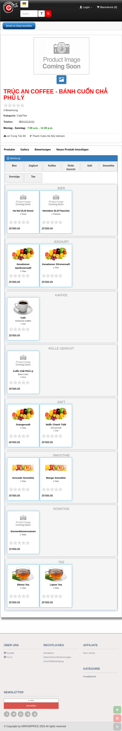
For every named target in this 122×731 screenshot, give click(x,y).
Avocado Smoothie (23, 477)
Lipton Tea (56, 584)
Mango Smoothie (56, 477)
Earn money (88, 653)
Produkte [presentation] (9, 149)
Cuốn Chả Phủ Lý (23, 371)
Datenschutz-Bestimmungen (56, 656)
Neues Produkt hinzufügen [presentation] (72, 149)
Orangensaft (23, 424)
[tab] (9, 150)
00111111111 (26, 122)
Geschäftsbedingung (53, 660)
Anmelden (31, 705)
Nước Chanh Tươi (56, 424)
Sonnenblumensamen (23, 531)
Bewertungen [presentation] (43, 149)
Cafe (23, 317)
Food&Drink (89, 676)
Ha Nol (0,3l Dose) (23, 210)
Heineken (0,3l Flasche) (56, 210)
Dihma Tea (23, 584)
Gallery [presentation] (24, 149)
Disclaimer (48, 653)
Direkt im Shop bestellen (19, 26)
